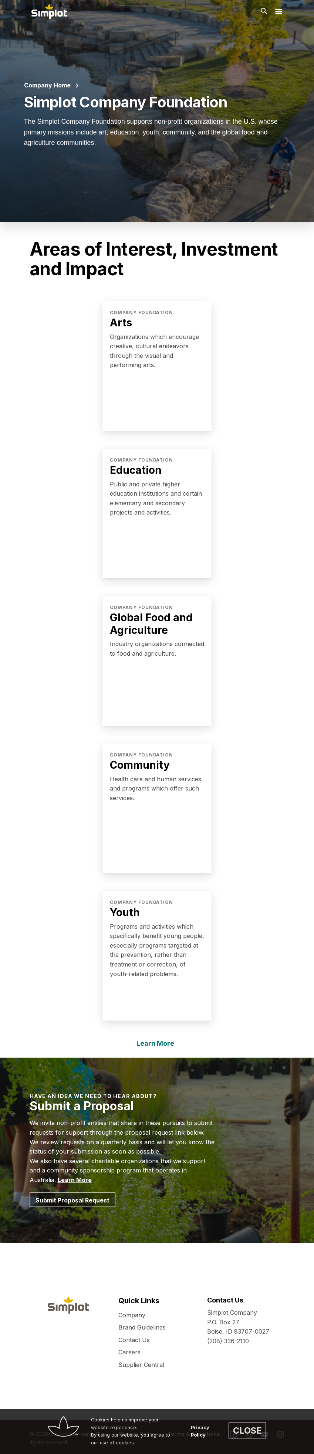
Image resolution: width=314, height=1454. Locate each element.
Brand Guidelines (142, 1327)
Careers (129, 1352)
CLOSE (247, 1430)
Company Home (47, 85)
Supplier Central (141, 1364)
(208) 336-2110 (228, 1341)
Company (131, 1315)
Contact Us (134, 1340)
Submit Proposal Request (72, 1200)
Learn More (155, 1043)
